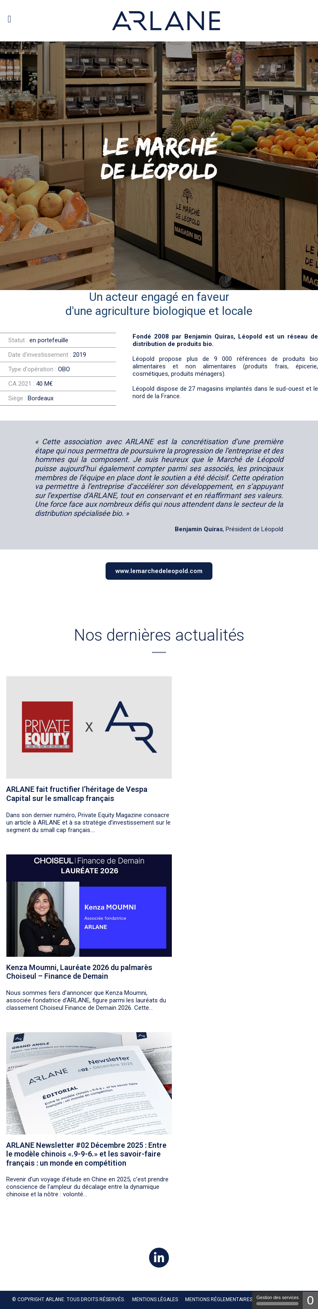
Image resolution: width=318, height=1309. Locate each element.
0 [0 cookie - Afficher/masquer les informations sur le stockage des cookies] (310, 1300)
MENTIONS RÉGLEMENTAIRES (219, 1299)
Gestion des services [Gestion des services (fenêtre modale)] (277, 1300)
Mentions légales (155, 1299)
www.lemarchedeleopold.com (159, 571)
